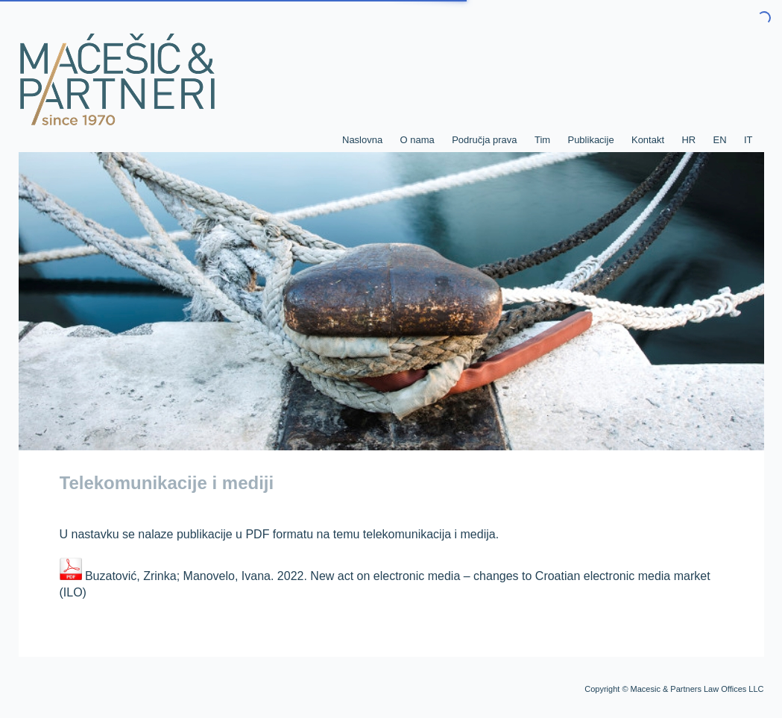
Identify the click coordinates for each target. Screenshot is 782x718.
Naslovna (362, 139)
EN (720, 139)
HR (688, 139)
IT (748, 139)
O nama (417, 139)
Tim (542, 139)
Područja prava (484, 139)
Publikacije (590, 139)
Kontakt (647, 139)
